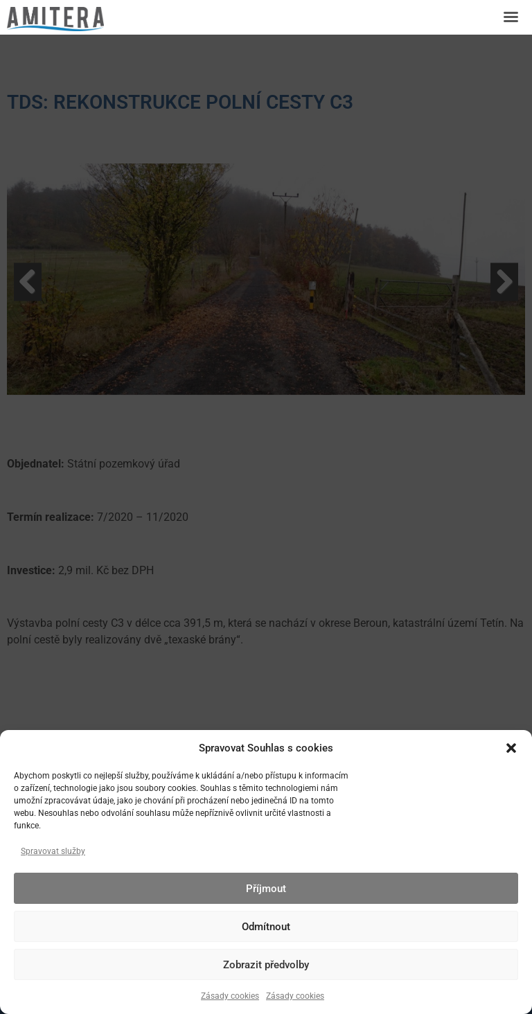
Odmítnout (266, 926)
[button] (511, 748)
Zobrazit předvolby (266, 965)
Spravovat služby (53, 851)
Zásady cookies (230, 996)
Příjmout (266, 888)
